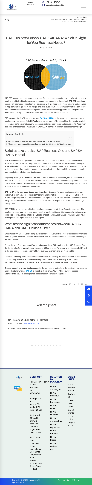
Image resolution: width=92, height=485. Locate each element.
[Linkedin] (82, 284)
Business (83, 17)
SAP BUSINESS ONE (30, 323)
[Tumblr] (78, 284)
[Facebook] (70, 284)
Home (76, 17)
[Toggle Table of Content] (69, 138)
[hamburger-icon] (83, 10)
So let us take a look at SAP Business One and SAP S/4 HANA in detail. (34, 141)
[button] (88, 302)
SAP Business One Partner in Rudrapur (28, 320)
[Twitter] (74, 284)
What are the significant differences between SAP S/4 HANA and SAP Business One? (40, 144)
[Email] (86, 284)
